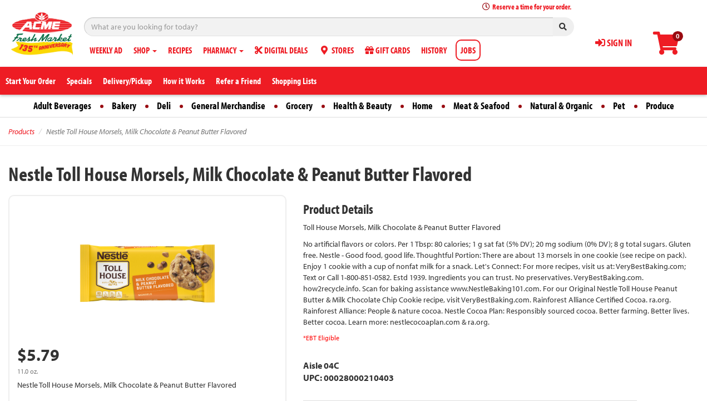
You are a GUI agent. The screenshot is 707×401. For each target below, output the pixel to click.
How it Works (184, 80)
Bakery (124, 105)
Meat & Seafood (481, 105)
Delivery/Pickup (127, 80)
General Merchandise (228, 105)
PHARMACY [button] (223, 50)
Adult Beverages (62, 105)
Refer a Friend (238, 80)
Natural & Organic (561, 105)
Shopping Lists (294, 80)
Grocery (299, 105)
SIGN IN (613, 42)
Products (21, 131)
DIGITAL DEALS (281, 50)
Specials (79, 80)
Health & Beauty (362, 105)
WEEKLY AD (106, 50)
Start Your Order (31, 80)
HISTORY (434, 50)
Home (422, 105)
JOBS (468, 50)
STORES (336, 50)
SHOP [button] (145, 50)
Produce (660, 105)
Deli (164, 105)
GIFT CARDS (387, 50)
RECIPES (180, 50)
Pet (619, 105)
